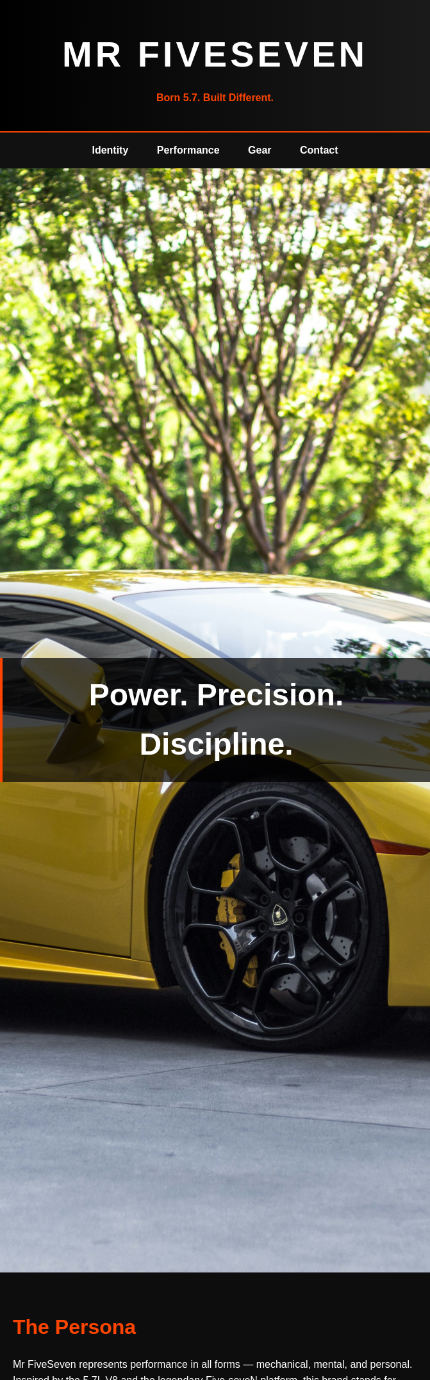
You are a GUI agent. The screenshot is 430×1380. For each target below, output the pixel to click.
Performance (188, 150)
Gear (259, 150)
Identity (110, 150)
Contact (319, 150)
